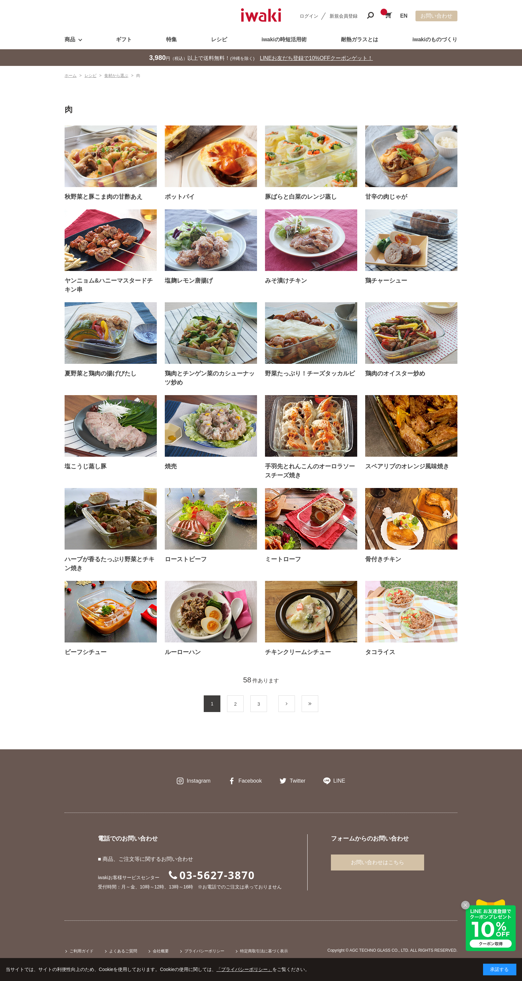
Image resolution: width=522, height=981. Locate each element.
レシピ (219, 39)
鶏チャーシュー (386, 280)
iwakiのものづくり (434, 39)
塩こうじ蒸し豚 (86, 466)
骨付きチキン (383, 559)
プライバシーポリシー (204, 951)
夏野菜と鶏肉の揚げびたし (100, 373)
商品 (70, 39)
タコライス (380, 652)
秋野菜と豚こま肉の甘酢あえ (103, 196)
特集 (171, 39)
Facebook (250, 781)
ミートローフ (283, 559)
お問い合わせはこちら (377, 862)
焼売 (171, 466)
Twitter (297, 781)
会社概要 (161, 951)
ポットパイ (180, 196)
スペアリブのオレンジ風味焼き (407, 466)
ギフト (124, 39)
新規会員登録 (344, 16)
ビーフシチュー (86, 652)
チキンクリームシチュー (298, 652)
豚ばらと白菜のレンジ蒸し (301, 196)
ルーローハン (183, 652)
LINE (339, 781)
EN (403, 16)
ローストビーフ (186, 559)
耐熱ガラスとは (359, 39)
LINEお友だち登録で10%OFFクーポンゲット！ (316, 58)
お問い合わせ (436, 16)
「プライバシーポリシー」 (244, 969)
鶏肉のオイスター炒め (395, 373)
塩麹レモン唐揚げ (189, 280)
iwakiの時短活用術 (283, 39)
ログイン (309, 16)
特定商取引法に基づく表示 (264, 951)
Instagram (198, 781)
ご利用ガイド (82, 951)
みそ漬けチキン (286, 280)
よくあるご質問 (123, 951)
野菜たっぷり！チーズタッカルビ (310, 373)
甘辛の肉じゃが (386, 196)
